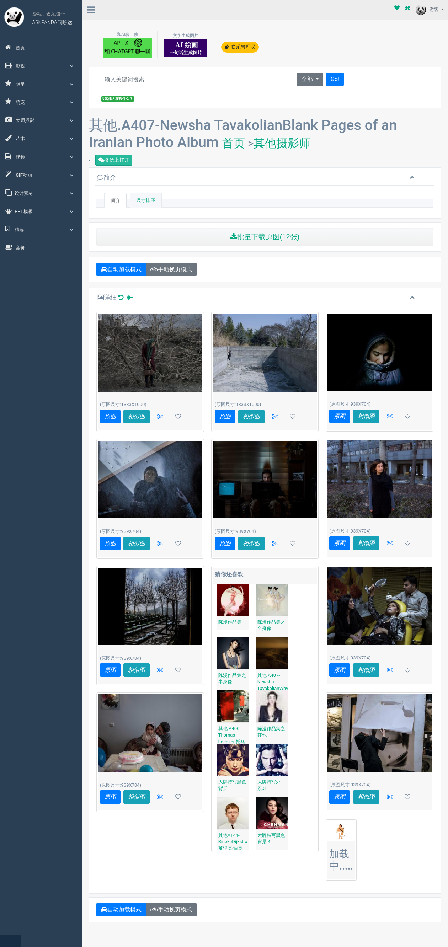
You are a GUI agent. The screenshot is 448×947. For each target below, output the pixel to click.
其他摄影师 (282, 143)
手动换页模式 (171, 269)
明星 (40, 83)
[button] (160, 416)
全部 (308, 79)
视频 (40, 156)
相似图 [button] (136, 416)
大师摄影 (40, 120)
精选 (40, 229)
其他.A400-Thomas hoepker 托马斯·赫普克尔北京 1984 (231, 742)
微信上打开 (113, 160)
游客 (428, 9)
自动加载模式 (121, 269)
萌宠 (40, 101)
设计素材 (40, 192)
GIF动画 (40, 174)
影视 (40, 65)
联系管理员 (239, 47)
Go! (335, 79)
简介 (106, 177)
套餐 (15, 247)
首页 (15, 47)
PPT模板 (40, 211)
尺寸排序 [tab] (146, 200)
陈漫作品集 (229, 622)
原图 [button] (110, 416)
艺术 (40, 138)
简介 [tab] (115, 200)
